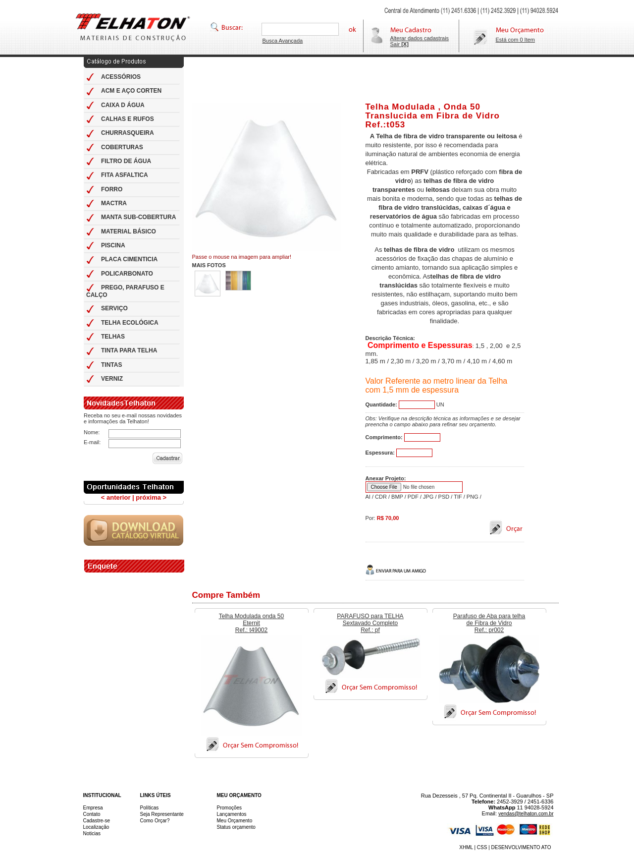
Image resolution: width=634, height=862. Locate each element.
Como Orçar (153, 820)
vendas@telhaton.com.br (525, 813)
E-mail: (92, 442)
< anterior (116, 497)
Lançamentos (232, 814)
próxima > (151, 497)
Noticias (92, 833)
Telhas (133, 27)
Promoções (229, 807)
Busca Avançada (282, 41)
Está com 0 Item (515, 40)
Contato (92, 814)
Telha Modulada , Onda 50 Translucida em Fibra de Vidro (433, 111)
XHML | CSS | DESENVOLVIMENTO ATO (505, 847)
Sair (399, 44)
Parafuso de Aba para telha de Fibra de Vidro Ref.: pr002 (489, 623)
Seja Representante (162, 814)
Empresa (93, 807)
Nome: (92, 432)
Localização (96, 827)
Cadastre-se (96, 820)
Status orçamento (236, 827)
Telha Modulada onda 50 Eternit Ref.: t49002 (251, 623)
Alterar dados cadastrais (419, 38)
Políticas (149, 807)
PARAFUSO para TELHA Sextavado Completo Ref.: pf (370, 623)
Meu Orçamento (235, 820)
